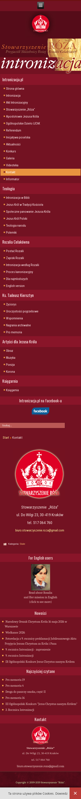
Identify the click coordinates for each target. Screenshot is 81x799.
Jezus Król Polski (16, 218)
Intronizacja (13, 95)
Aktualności (13, 144)
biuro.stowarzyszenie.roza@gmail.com (39, 530)
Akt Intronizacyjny (17, 102)
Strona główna (15, 88)
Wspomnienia (14, 318)
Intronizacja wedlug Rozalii (22, 265)
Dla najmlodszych (17, 279)
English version (15, 286)
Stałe (22, 544)
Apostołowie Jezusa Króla (22, 116)
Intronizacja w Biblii (18, 197)
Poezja (10, 364)
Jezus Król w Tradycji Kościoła (24, 204)
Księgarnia (12, 390)
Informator (12, 179)
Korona (10, 371)
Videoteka (12, 165)
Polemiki (11, 232)
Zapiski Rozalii (15, 258)
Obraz (9, 350)
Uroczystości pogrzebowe (22, 311)
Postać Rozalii (15, 251)
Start (6, 438)
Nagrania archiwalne (18, 325)
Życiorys (11, 304)
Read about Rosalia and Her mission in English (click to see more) (40, 597)
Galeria (10, 158)
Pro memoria (14, 332)
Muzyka (10, 357)
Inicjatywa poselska (18, 137)
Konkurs (11, 151)
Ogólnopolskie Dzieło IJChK (23, 123)
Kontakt (10, 172)
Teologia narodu (16, 225)
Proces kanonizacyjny (19, 272)
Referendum (13, 130)
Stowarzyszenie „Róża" (20, 109)
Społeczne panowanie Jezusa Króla (28, 211)
